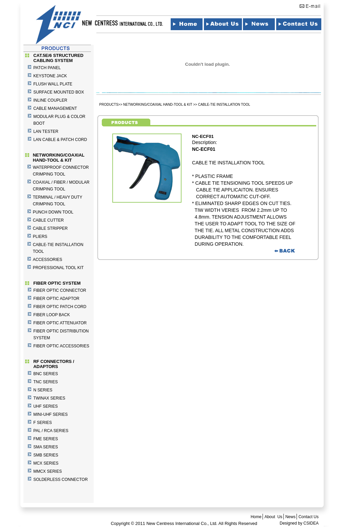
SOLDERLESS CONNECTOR (60, 479)
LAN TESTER (45, 131)
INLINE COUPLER (50, 100)
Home (256, 516)
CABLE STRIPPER (50, 228)
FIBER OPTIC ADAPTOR (56, 298)
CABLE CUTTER (48, 220)
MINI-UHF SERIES (50, 414)
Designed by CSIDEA (299, 523)
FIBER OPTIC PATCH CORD (59, 306)
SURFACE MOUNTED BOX (58, 92)
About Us (273, 516)
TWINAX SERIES (49, 398)
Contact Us (309, 516)
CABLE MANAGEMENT (55, 108)
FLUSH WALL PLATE (52, 84)
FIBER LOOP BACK (51, 314)
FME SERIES (45, 438)
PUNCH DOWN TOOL (53, 212)
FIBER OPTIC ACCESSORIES (61, 346)
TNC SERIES (45, 382)
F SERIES (42, 422)
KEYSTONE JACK (50, 76)
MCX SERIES (45, 463)
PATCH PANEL (47, 67)
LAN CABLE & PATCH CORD (60, 139)
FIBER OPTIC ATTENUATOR (60, 323)
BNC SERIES (45, 373)
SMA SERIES (45, 447)
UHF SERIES (45, 406)
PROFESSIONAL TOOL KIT (58, 267)
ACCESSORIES (47, 259)
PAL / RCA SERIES (50, 430)
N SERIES (42, 390)
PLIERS (40, 236)
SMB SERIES (45, 455)
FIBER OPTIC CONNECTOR (59, 290)
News (290, 516)
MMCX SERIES (47, 471)
